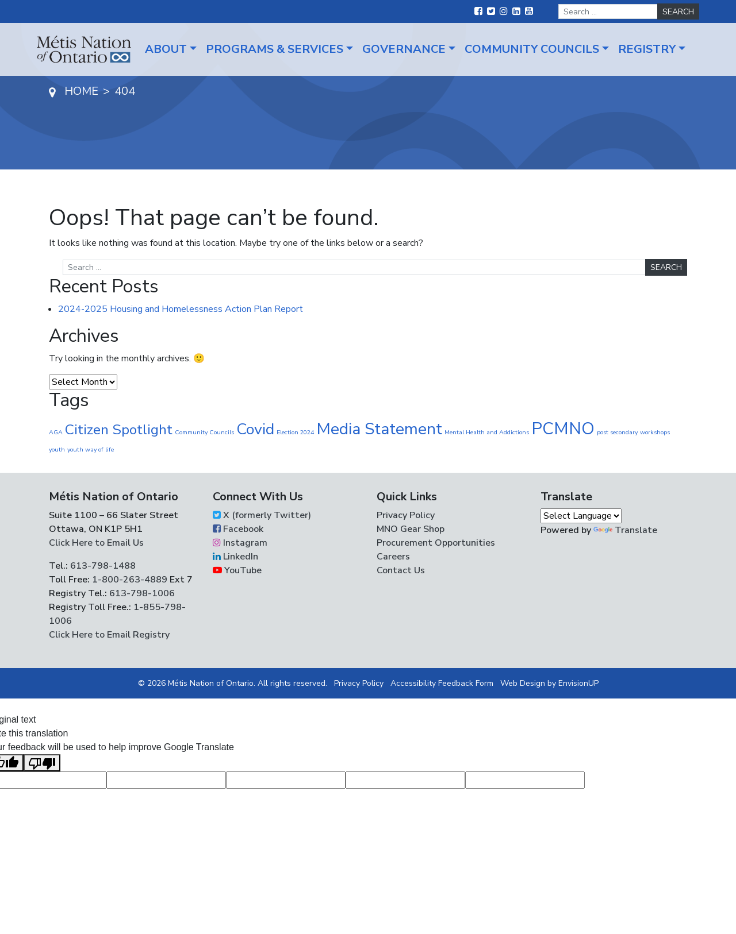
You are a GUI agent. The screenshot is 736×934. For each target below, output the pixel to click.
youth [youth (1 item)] (57, 449)
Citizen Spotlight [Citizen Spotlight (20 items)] (118, 429)
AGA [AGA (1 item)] (56, 432)
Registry (647, 49)
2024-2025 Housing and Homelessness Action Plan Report (180, 309)
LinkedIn (235, 556)
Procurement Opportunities (436, 543)
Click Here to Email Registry (109, 634)
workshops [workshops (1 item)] (655, 432)
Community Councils (532, 49)
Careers (393, 556)
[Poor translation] (42, 763)
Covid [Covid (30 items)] (255, 429)
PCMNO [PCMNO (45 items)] (563, 428)
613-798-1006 (141, 593)
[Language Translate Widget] (581, 515)
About (166, 49)
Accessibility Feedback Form (441, 683)
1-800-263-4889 (129, 579)
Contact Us (401, 570)
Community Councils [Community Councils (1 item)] (204, 432)
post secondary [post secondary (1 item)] (617, 432)
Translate (625, 530)
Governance (404, 49)
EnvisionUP (578, 683)
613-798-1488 (103, 565)
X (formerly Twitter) (262, 515)
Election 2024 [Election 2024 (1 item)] (295, 432)
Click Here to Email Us (96, 543)
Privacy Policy (406, 515)
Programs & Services (274, 49)
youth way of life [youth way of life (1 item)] (90, 449)
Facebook (238, 529)
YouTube (237, 570)
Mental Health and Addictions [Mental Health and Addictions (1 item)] (486, 432)
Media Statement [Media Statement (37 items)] (379, 429)
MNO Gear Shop (410, 529)
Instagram (240, 543)
